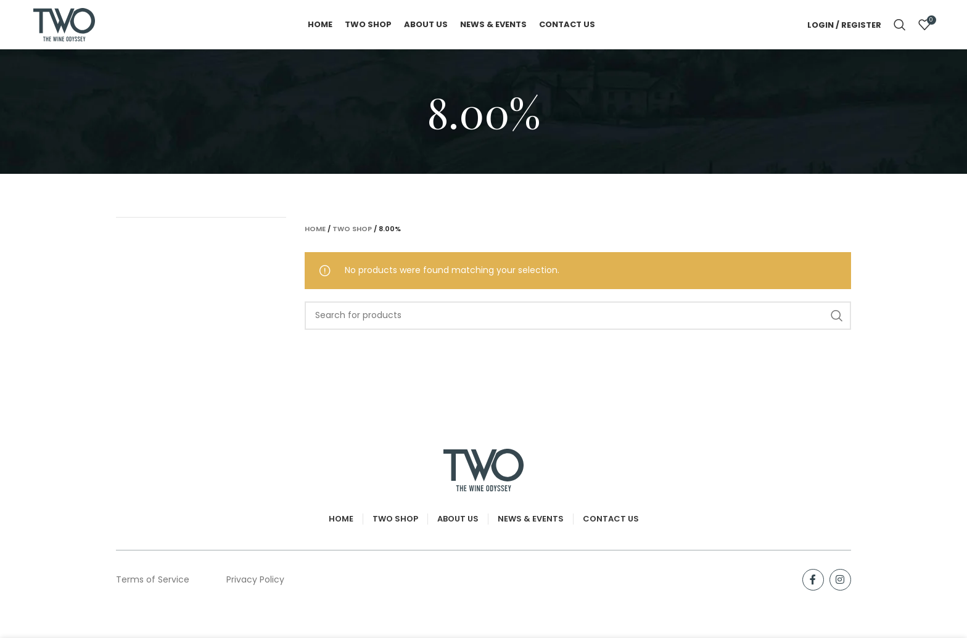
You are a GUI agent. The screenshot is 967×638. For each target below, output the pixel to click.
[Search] (899, 24)
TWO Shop (352, 229)
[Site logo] (64, 24)
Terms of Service (152, 579)
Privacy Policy (255, 579)
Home (315, 229)
